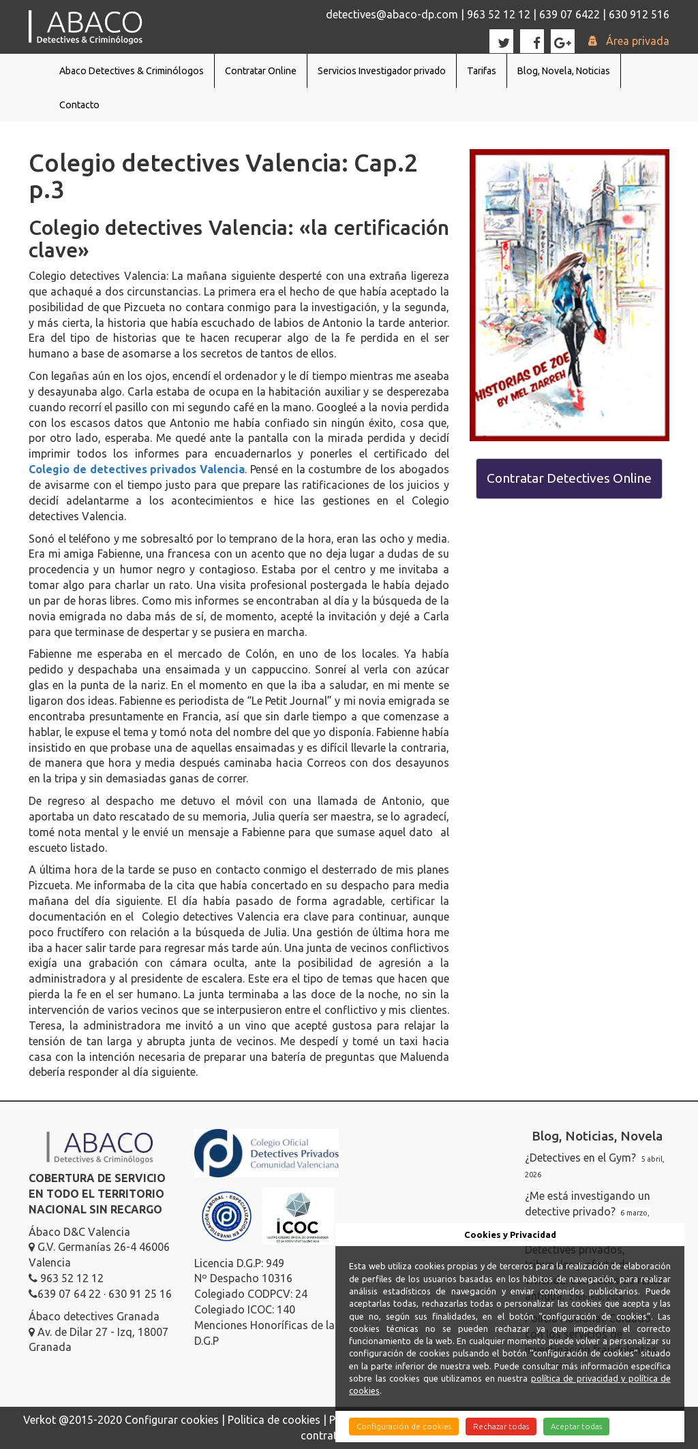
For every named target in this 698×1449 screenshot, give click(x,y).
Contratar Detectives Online (569, 478)
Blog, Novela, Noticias (563, 70)
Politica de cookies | (278, 1420)
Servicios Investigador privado (382, 70)
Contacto (79, 104)
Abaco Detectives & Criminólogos (131, 70)
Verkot (39, 1420)
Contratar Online (261, 70)
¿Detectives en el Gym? (580, 1157)
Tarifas (481, 70)
